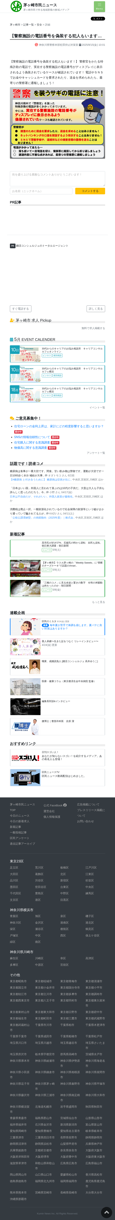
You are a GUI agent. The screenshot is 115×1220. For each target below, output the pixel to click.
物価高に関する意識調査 (35, 447)
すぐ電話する (20, 308)
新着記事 (15, 826)
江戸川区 (91, 867)
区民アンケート (19, 838)
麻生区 (14, 958)
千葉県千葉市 (18, 1036)
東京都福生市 (18, 1018)
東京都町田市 (43, 1018)
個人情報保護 (51, 816)
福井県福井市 (18, 1124)
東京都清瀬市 (94, 981)
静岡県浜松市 (43, 1143)
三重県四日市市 (45, 1137)
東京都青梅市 (68, 981)
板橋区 (64, 867)
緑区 (12, 941)
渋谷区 (39, 880)
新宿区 (64, 880)
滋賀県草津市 (18, 1163)
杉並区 (90, 880)
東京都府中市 (94, 1012)
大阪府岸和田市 (19, 1156)
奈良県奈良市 (68, 1150)
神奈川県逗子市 (19, 1083)
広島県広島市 (68, 1163)
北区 (63, 874)
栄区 (12, 928)
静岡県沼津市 (18, 1143)
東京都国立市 (18, 987)
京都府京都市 (43, 1150)
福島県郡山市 (43, 1118)
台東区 (64, 886)
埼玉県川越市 (43, 1042)
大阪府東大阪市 (95, 1156)
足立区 (14, 867)
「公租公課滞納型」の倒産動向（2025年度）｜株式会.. (42, 517)
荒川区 (39, 867)
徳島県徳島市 (18, 1181)
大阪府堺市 (42, 1156)
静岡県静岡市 (94, 1137)
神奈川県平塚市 (95, 1083)
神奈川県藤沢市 (19, 1095)
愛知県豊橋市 (43, 1130)
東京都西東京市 (19, 1000)
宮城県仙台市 (68, 1118)
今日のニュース (19, 815)
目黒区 (64, 899)
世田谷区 (40, 886)
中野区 (64, 893)
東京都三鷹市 (68, 1018)
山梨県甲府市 (68, 1143)
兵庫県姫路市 (18, 1150)
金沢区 (39, 922)
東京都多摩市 (68, 994)
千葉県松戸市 (94, 1036)
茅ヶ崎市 (15, 24)
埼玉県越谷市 (68, 1042)
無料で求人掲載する (93, 328)
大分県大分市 (94, 1192)
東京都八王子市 (45, 1000)
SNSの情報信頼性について (37, 437)
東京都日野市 (68, 1012)
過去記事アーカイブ (22, 843)
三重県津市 (17, 1137)
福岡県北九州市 (45, 1181)
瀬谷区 (39, 928)
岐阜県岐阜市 (94, 1130)
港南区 (64, 922)
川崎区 (39, 958)
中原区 (39, 964)
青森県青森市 (18, 1118)
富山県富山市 (94, 1124)
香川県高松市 (94, 1174)
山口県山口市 (43, 1174)
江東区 (90, 874)
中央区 (90, 886)
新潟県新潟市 (68, 1124)
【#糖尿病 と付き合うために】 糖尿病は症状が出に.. (41, 479)
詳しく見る (96, 308)
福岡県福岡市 (68, 1181)
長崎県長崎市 (68, 1192)
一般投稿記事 (18, 832)
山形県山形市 (94, 1118)
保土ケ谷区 (93, 935)
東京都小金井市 (45, 987)
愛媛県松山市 (68, 1174)
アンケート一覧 (96, 452)
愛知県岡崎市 (18, 1130)
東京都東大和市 (45, 1012)
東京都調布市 (94, 994)
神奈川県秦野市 (70, 1083)
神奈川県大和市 (95, 1095)
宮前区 (64, 964)
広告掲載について (88, 804)
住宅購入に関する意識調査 (36, 442)
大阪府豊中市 (68, 1156)
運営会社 (49, 811)
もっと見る (98, 601)
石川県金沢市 (43, 1124)
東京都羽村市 (68, 1000)
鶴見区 (90, 928)
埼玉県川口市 (18, 1042)
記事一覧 (29, 24)
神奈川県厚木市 (19, 1060)
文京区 (14, 899)
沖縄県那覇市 (18, 1199)
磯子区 (90, 916)
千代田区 (15, 893)
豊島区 (39, 893)
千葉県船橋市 (68, 1036)
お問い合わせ (85, 821)
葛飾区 (39, 874)
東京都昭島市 (18, 981)
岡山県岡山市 (18, 1174)
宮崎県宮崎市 (43, 1192)
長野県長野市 (68, 1137)
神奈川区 (15, 922)
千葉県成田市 (43, 1036)
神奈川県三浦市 (45, 1095)
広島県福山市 (94, 1163)
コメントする (90, 190)
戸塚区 (14, 935)
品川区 (14, 880)
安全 (40, 24)
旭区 (38, 916)
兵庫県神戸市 (94, 1143)
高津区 (90, 958)
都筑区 (64, 928)
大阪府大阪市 (94, 1150)
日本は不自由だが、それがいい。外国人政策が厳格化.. (42, 496)
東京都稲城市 (43, 981)
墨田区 (14, 886)
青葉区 (14, 916)
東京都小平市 (94, 987)
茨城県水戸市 (94, 1054)
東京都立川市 (43, 994)
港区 (38, 899)
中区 (38, 935)
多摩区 (14, 964)
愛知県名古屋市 (70, 1130)
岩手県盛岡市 (68, 1106)
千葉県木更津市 (95, 1024)
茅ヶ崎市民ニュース (40, 5)
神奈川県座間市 (95, 1072)
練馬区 (90, 893)
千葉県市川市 (43, 1024)
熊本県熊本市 (18, 1192)
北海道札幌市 (43, 1106)
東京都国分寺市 (70, 987)
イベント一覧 (97, 407)
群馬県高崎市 (68, 1054)
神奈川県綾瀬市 (45, 1060)
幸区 (63, 958)
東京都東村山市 (19, 1012)
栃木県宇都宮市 (45, 1054)
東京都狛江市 (18, 994)
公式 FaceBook (55, 805)
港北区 (90, 922)
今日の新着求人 (19, 821)
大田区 (14, 874)
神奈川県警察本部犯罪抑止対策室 (57, 44)
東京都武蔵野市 (95, 1018)
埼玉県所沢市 (18, 1054)
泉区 (63, 916)
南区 (38, 941)
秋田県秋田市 (94, 1106)
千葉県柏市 (67, 1024)
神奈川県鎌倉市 (45, 1072)
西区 (63, 935)
